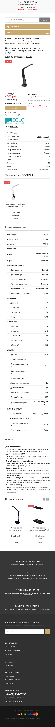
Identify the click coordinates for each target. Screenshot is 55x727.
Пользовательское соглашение (13, 722)
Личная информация (13, 680)
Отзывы (29, 56)
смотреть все (43, 136)
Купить (15, 219)
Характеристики (19, 56)
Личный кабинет (12, 672)
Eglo (18, 115)
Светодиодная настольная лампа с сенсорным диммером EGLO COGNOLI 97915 (15, 206)
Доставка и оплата (12, 650)
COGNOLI (14, 126)
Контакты (9, 666)
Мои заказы (9, 676)
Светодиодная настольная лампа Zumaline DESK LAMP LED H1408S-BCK (16, 529)
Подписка (9, 684)
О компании (10, 662)
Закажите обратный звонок (27, 10)
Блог (7, 658)
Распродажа (10, 646)
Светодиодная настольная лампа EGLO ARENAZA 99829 (39, 529)
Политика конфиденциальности (13, 720)
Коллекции (9, 56)
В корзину (16, 108)
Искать (44, 20)
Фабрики (8, 654)
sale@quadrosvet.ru (14, 701)
